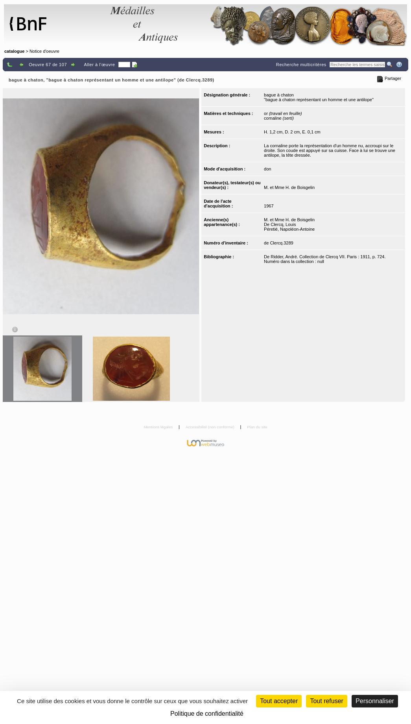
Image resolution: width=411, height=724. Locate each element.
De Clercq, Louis (280, 224)
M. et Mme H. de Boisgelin (289, 187)
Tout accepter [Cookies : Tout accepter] (279, 701)
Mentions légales (159, 427)
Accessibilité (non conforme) (211, 427)
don (267, 169)
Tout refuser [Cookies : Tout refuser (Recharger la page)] (326, 701)
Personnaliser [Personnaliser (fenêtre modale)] (375, 701)
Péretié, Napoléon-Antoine (289, 229)
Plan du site (257, 427)
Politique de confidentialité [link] (206, 713)
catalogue (14, 51)
